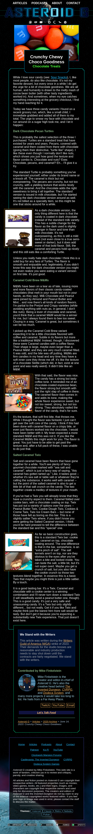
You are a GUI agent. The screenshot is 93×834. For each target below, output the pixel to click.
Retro (58, 811)
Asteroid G (23, 721)
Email (70, 705)
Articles (36, 721)
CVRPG (67, 689)
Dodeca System (53, 692)
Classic (48, 811)
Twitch (45, 705)
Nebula (68, 811)
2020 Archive (50, 721)
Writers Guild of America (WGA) (46, 642)
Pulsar (46, 814)
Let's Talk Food (46, 712)
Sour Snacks (59, 77)
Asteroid (36, 811)
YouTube (58, 705)
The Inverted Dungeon (54, 688)
